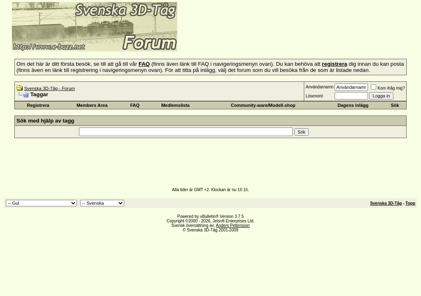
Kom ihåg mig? (388, 88)
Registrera (38, 105)
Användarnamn (319, 87)
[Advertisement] (278, 39)
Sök (395, 105)
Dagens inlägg (353, 105)
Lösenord (314, 96)
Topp (410, 203)
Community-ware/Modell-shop (263, 105)
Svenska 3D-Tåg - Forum (49, 88)
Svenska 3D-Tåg (386, 203)
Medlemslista (175, 105)
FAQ (135, 105)
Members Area (91, 105)
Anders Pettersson (233, 225)
